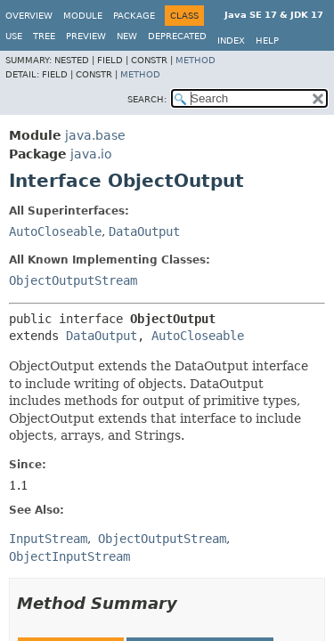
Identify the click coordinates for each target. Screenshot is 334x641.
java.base (95, 135)
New (127, 36)
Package (134, 15)
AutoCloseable (55, 231)
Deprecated (177, 36)
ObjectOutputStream (73, 280)
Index (231, 40)
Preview (86, 36)
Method (195, 60)
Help (267, 40)
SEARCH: (147, 99)
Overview (29, 15)
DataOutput (144, 231)
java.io (91, 154)
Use (13, 36)
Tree (44, 36)
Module (82, 15)
